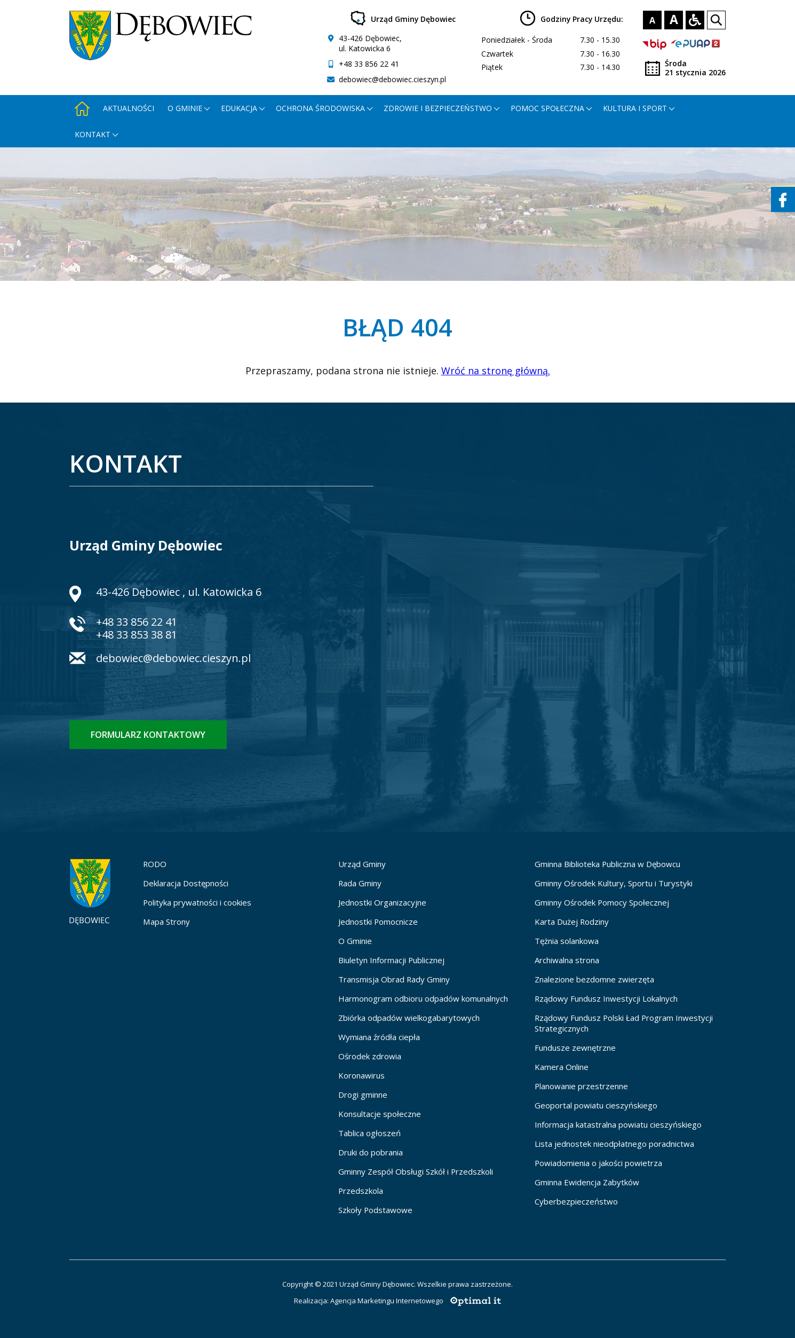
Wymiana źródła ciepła (379, 1037)
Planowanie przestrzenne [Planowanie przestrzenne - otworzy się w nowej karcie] (581, 1086)
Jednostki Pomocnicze (378, 921)
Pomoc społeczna (547, 108)
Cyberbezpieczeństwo (576, 1201)
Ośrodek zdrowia (369, 1056)
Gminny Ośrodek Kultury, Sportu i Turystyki (614, 883)
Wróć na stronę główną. (495, 370)
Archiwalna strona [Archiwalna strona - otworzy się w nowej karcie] (567, 960)
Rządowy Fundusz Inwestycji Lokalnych (606, 998)
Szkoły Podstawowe (375, 1210)
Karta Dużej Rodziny (572, 921)
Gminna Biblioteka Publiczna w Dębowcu (607, 864)
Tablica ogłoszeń (369, 1133)
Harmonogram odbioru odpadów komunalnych (423, 998)
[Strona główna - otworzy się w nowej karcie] (82, 108)
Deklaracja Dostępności (185, 883)
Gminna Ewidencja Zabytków (587, 1182)
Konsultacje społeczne (379, 1113)
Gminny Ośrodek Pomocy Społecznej (602, 902)
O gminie (185, 108)
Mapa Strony (166, 921)
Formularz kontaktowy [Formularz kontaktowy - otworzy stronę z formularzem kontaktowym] (148, 735)
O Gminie (355, 940)
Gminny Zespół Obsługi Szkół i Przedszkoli (415, 1171)
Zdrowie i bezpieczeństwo (438, 108)
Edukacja (239, 108)
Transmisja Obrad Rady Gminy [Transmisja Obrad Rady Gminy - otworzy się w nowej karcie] (394, 979)
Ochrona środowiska (320, 108)
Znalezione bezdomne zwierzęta (594, 979)
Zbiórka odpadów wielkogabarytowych (409, 1017)
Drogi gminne (362, 1094)
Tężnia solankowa (567, 940)
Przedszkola (360, 1190)
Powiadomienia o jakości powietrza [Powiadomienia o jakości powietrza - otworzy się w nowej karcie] (598, 1163)
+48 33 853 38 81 (136, 634)
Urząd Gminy (362, 864)
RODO (154, 864)
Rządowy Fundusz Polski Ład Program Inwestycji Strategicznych (624, 1023)
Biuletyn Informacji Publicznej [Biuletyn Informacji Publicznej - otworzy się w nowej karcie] (391, 960)
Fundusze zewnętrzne (575, 1047)
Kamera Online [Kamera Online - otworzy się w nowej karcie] (562, 1066)
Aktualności (128, 108)
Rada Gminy (359, 883)
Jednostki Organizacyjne (382, 902)
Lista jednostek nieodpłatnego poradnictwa (614, 1143)
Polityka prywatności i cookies (197, 902)
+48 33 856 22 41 (369, 64)
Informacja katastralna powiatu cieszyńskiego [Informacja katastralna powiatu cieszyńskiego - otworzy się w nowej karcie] (618, 1124)
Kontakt (92, 134)
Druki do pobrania (370, 1152)
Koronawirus (361, 1075)
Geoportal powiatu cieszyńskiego (596, 1105)
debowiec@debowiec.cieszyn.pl (392, 79)
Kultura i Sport (635, 108)
